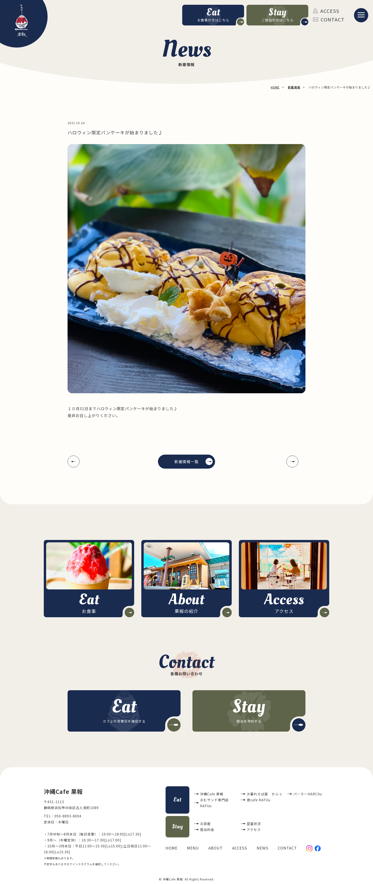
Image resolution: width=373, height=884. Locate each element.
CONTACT (328, 19)
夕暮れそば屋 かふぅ (264, 794)
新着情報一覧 (186, 461)
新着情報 (294, 87)
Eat (177, 800)
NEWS (262, 848)
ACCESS (326, 10)
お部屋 (205, 823)
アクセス (254, 829)
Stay (177, 827)
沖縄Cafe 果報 (211, 794)
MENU (193, 848)
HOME (171, 848)
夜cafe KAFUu (258, 799)
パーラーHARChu (307, 794)
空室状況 (254, 823)
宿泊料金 (207, 829)
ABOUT (215, 848)
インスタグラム (82, 864)
